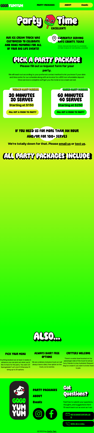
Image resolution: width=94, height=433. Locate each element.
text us (80, 144)
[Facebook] (51, 414)
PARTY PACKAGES (45, 390)
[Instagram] (39, 414)
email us (65, 144)
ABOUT (37, 396)
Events (37, 402)
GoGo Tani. (52, 431)
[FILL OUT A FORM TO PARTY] (22, 112)
